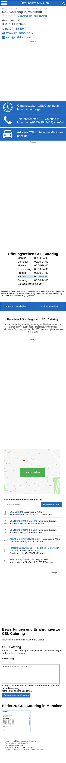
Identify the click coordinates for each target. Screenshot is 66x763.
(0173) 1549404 (16, 29)
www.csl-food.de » (19, 33)
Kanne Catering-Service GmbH (25, 539)
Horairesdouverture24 (33, 750)
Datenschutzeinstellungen (16, 743)
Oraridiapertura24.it (13, 750)
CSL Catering (16, 511)
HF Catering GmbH (19, 559)
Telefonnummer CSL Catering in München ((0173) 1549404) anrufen (40, 120)
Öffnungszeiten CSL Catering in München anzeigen (38, 107)
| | (25, 16)
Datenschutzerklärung (26, 741)
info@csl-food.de (18, 37)
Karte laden (33, 472)
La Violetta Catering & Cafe (23, 530)
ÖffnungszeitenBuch (34, 3)
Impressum (10, 741)
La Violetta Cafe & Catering (23, 520)
